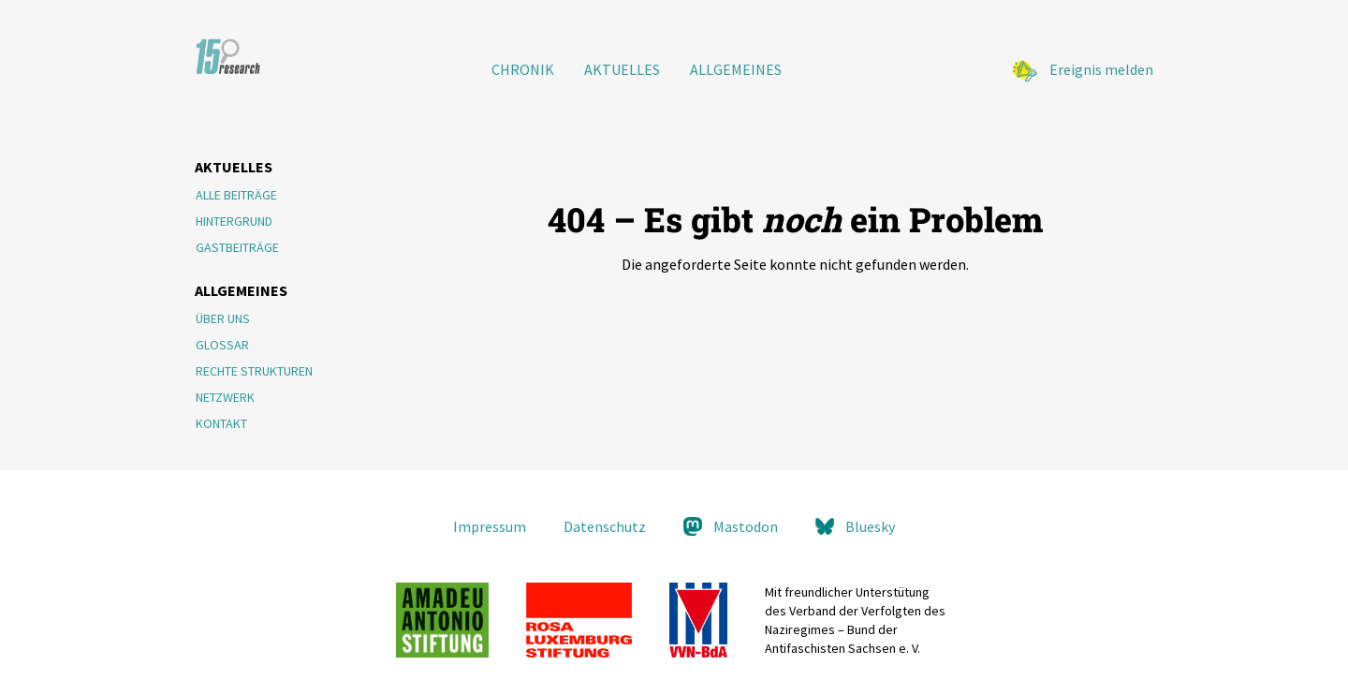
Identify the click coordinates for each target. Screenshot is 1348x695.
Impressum (489, 526)
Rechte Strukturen (254, 370)
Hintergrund (234, 221)
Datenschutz (605, 526)
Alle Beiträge (236, 194)
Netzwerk (225, 397)
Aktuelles (622, 69)
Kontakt (221, 423)
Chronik (522, 69)
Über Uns (223, 318)
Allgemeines (736, 69)
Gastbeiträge (237, 247)
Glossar (222, 344)
